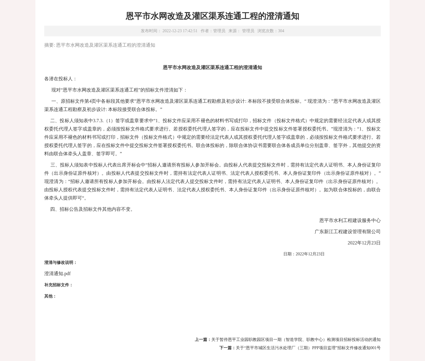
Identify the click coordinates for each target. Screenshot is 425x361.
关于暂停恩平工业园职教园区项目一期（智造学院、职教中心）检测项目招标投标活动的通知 (296, 339)
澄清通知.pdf (57, 273)
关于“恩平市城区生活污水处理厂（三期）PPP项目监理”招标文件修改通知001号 (308, 348)
